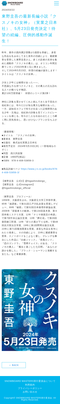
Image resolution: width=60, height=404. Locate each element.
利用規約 (30, 384)
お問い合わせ (30, 392)
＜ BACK (14, 365)
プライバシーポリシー (30, 388)
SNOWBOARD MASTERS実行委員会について (29, 381)
